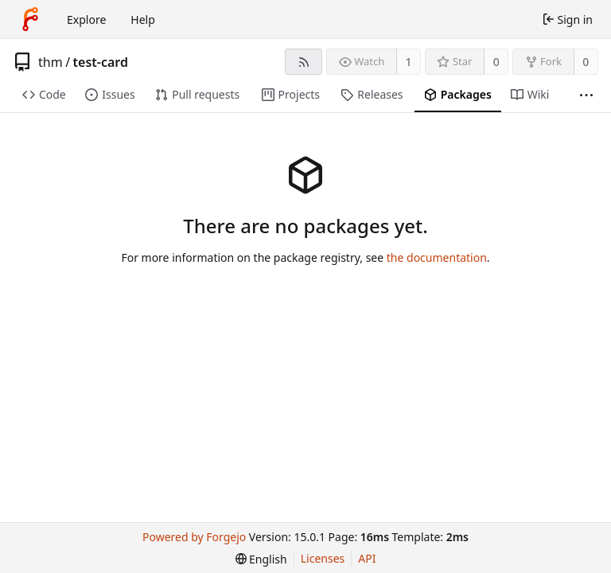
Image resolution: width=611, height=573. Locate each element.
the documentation (437, 257)
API (367, 558)
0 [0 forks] (585, 61)
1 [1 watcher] (409, 61)
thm (50, 62)
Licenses (323, 558)
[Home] (30, 19)
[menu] (261, 559)
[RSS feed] (303, 62)
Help (142, 19)
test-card (100, 62)
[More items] (586, 95)
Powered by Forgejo (194, 536)
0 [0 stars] (496, 61)
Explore (86, 19)
